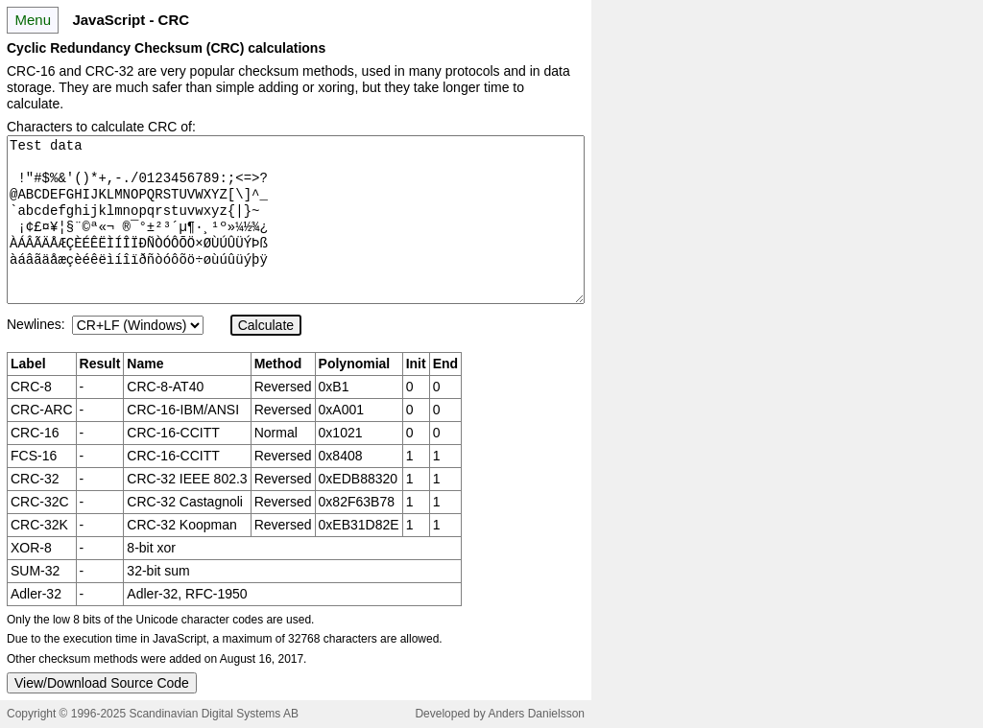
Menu (32, 20)
